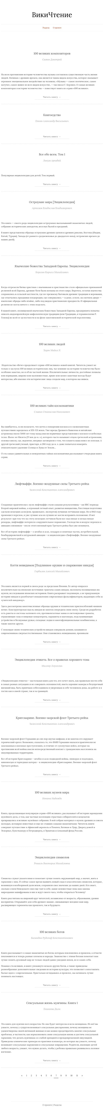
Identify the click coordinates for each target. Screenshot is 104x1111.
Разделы (46, 27)
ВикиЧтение (52, 14)
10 (71, 1075)
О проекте (57, 27)
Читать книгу (52, 97)
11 (77, 1075)
